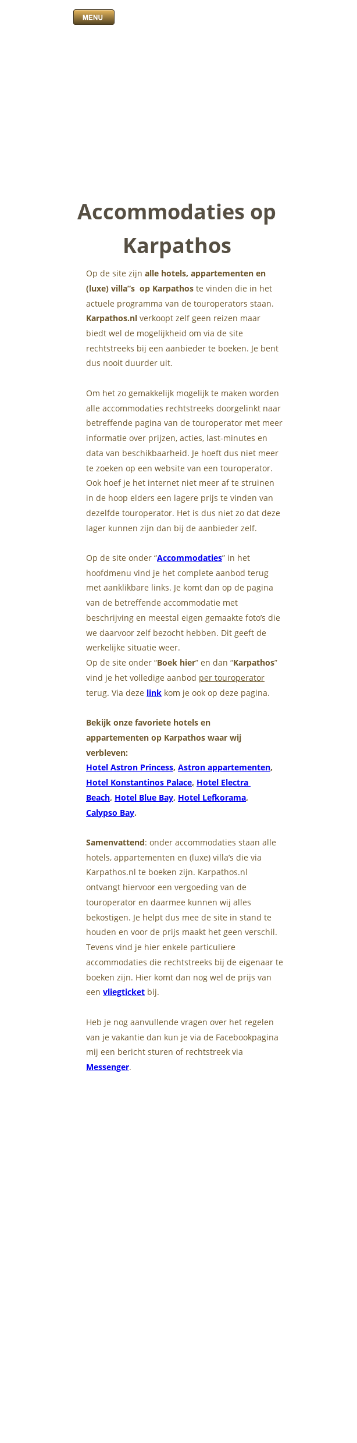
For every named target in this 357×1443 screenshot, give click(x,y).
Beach (98, 797)
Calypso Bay (110, 812)
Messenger (107, 1066)
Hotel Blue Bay (144, 797)
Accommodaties (189, 557)
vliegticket (124, 991)
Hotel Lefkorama (212, 797)
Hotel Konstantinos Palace (139, 782)
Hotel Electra (224, 782)
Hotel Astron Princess (129, 767)
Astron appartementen (224, 767)
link (154, 692)
